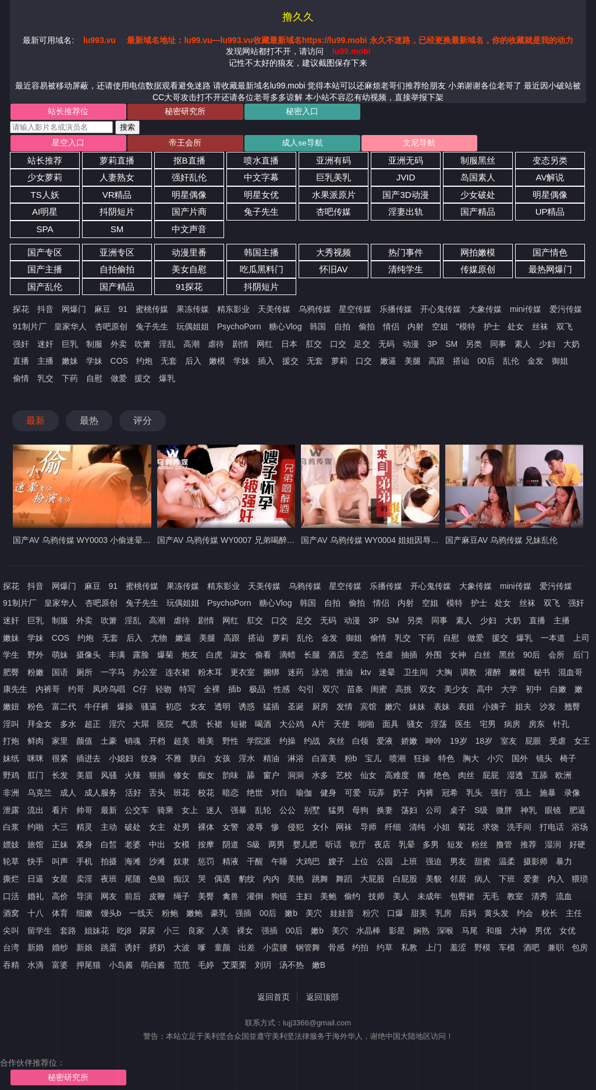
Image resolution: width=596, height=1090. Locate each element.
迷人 (214, 812)
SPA (45, 232)
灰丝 (336, 743)
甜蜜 (482, 864)
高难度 (397, 778)
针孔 (561, 726)
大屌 (141, 726)
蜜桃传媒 (152, 312)
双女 (428, 692)
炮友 (190, 657)
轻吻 (163, 692)
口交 (338, 346)
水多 (320, 778)
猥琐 (580, 881)
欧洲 (563, 778)
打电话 (552, 830)
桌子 (458, 812)
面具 (390, 726)
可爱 (353, 795)
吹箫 (142, 346)
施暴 (548, 795)
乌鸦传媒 (315, 312)
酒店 (336, 657)
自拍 (342, 329)
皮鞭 (157, 898)
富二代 (64, 709)
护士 (492, 329)
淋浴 (296, 761)
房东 (536, 726)
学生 (11, 657)
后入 (193, 363)
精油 (271, 761)
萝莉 (339, 363)
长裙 (214, 726)
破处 (133, 830)
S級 (253, 846)
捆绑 (271, 675)
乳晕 (407, 846)
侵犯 (296, 830)
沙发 (548, 709)
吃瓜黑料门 (261, 272)
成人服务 (100, 795)
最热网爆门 (550, 272)
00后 (486, 363)
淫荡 (439, 726)
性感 (282, 692)
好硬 (577, 846)
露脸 (141, 657)
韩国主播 (261, 255)
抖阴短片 (117, 214)
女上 (190, 812)
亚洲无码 (405, 163)
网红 (265, 346)
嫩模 (217, 363)
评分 (142, 423)
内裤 (425, 795)
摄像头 (88, 657)
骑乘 (165, 812)
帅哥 (84, 812)
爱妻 (531, 881)
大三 (60, 830)
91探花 (189, 289)
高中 (485, 692)
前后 (133, 898)
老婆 (133, 846)
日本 (289, 346)
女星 (60, 881)
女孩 (222, 761)
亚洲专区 (117, 255)
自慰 (94, 380)
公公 (287, 812)
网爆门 (74, 312)
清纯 (417, 830)
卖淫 (84, 881)
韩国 (318, 329)
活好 (133, 795)
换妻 (385, 812)
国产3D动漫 (405, 198)
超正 (92, 726)
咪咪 (35, 761)
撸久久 (298, 17)
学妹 (94, 363)
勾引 (306, 692)
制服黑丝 (477, 163)
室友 (509, 743)
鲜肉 (35, 743)
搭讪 (461, 363)
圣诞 (296, 709)
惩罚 (206, 864)
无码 (386, 346)
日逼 (35, 881)
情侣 (391, 329)
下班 (507, 881)
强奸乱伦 (189, 180)
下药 (70, 380)
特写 (187, 692)
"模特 (466, 329)
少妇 (547, 346)
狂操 (422, 761)
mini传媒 (525, 312)
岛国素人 (477, 180)
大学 (509, 692)
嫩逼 (388, 363)
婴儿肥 (305, 846)
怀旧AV (334, 272)
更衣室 (242, 675)
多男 (431, 846)
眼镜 (553, 812)
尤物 (159, 640)
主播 (45, 363)
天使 (342, 726)
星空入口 (57, 145)
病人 (482, 881)
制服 (94, 346)
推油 (344, 675)
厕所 (84, 675)
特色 (446, 761)
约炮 (144, 363)
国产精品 (477, 214)
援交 (290, 363)
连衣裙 (177, 675)
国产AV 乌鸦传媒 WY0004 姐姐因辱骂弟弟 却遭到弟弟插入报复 (416, 543)
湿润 (553, 846)
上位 (360, 864)
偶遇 (222, 881)
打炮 (11, 743)
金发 (535, 363)
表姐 (466, 709)
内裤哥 (48, 692)
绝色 (442, 778)
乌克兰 (39, 795)
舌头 (157, 795)
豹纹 (247, 881)
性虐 (385, 657)
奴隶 (181, 864)
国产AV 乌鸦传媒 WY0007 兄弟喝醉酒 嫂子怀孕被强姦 (255, 543)
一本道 (553, 640)
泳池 (320, 675)
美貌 (433, 881)
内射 (415, 329)
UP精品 (550, 214)
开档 (157, 743)
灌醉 (493, 675)
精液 (230, 864)
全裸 (212, 692)
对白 (279, 795)
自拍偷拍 (117, 272)
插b (234, 692)
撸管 (504, 846)
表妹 (442, 709)
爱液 (385, 743)
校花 (206, 795)
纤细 (393, 830)
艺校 (344, 778)
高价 (60, 898)
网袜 (344, 830)
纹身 (149, 761)
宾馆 (368, 709)
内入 (556, 881)
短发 (455, 846)
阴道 (230, 846)
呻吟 (433, 743)
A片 (318, 726)
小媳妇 (121, 761)
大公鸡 (291, 726)
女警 (230, 830)
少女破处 (477, 198)
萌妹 (60, 657)
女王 (582, 743)
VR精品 (117, 198)
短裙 (238, 726)
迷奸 (45, 346)
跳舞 (320, 881)
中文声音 (189, 232)
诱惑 (247, 709)
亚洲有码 (333, 163)
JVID (406, 180)
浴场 (580, 830)
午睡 (279, 864)
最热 (89, 423)
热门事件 (405, 255)
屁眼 (533, 743)
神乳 (528, 812)
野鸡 (11, 778)
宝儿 (373, 761)
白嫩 (558, 692)
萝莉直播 (117, 163)
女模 (181, 846)
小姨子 (495, 709)
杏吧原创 (111, 329)
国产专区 (44, 255)
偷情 (21, 380)
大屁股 (372, 881)
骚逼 (149, 709)
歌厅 (358, 846)
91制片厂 (30, 329)
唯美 (206, 743)
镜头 (544, 761)
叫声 (60, 864)
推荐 (528, 846)
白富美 (324, 761)
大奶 (571, 346)
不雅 (173, 761)
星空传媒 (355, 312)
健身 (328, 795)
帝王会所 (153, 145)
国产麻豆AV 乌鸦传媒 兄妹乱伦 (501, 543)
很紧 (60, 761)
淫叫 (11, 726)
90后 (532, 657)
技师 (376, 898)
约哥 (76, 692)
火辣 (133, 778)
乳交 (45, 380)
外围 (433, 657)
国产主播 (44, 272)
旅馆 (35, 846)
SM (117, 232)
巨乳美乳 (333, 180)
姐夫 (523, 709)
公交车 (137, 812)
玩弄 (376, 795)
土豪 (109, 743)
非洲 (11, 795)
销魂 (133, 743)
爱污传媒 (565, 312)
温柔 (507, 864)
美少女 (456, 692)
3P (432, 346)
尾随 (133, 881)
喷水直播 (261, 163)
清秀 (539, 898)
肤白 (198, 761)
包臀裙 (462, 898)
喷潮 (397, 761)
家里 (60, 743)
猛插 (271, 709)
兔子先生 (261, 214)
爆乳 (167, 380)
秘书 (542, 675)
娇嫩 (409, 743)
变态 (360, 657)
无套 (169, 363)
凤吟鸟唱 (109, 692)
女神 (458, 657)
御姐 (560, 363)
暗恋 (230, 795)
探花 (21, 312)
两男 (276, 846)
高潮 (191, 346)
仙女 (368, 778)
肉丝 (466, 778)
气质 (190, 726)
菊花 (466, 830)
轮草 (11, 864)
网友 (109, 898)
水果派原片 (334, 198)
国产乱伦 (44, 289)
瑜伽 (304, 795)
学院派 (259, 743)
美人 (401, 898)
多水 (68, 726)
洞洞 (296, 778)
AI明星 (45, 214)
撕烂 (11, 881)
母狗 (360, 812)
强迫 (433, 864)
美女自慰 (189, 272)
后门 (581, 657)
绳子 (181, 898)
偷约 (352, 898)
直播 (21, 363)
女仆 (320, 830)
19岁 (458, 743)
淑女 (238, 657)
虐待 (216, 346)
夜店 (382, 846)
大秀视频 (333, 255)
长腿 (312, 657)
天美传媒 (274, 312)
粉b (351, 761)
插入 (266, 363)
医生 (463, 726)
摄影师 (535, 864)
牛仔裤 (96, 709)
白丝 (482, 657)
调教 (468, 675)
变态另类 (550, 163)
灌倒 (255, 898)
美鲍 (328, 898)
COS (119, 363)
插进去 (88, 761)
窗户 (271, 778)
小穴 (495, 761)
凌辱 (255, 830)
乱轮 (263, 812)
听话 (333, 846)
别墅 (312, 812)
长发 (60, 778)
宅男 (488, 726)
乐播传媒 (395, 312)
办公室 (145, 675)
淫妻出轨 (405, 214)
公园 (385, 864)
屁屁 (491, 778)
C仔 (140, 692)
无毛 (491, 898)
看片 (60, 812)
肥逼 (577, 812)
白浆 (11, 830)
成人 (68, 795)
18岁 (484, 743)
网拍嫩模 (477, 255)
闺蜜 (379, 692)
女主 (157, 830)
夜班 (109, 881)
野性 (230, 743)
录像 (572, 795)
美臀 (206, 898)
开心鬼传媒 (440, 312)
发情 (344, 709)
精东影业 (233, 312)
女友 (198, 709)
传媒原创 (477, 272)
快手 (35, 864)
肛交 (314, 346)
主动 (109, 830)
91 (123, 312)
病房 (512, 726)
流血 (564, 898)
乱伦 (511, 363)
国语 (60, 675)
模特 (454, 605)
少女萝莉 (44, 180)
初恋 (173, 709)
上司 (581, 640)
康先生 (15, 692)
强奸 (21, 346)
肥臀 (11, 675)
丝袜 (540, 329)
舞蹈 (344, 881)
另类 (474, 346)
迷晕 (387, 675)
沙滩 (157, 864)
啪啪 (366, 726)
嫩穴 (393, 709)
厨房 (320, 709)
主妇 (304, 898)
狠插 (157, 778)
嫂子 (336, 864)
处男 (181, 830)
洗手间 (519, 830)
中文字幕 (261, 180)
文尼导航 (344, 145)
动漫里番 (189, 255)
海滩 (133, 864)
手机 (84, 864)
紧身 (84, 846)
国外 (520, 761)
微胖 (504, 812)
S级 (481, 812)
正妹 (60, 846)
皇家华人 (70, 329)
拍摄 (109, 864)
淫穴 (117, 726)
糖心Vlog (285, 329)
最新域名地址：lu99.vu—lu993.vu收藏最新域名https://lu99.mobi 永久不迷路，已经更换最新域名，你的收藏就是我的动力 (350, 40)
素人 (523, 346)
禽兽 (230, 898)
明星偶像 (189, 198)
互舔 (539, 778)
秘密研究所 (153, 112)
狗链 (279, 898)
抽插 (409, 657)
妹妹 (417, 709)
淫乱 (167, 346)
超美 (181, 743)
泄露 (11, 812)
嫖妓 (11, 846)
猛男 (336, 812)
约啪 (35, 830)
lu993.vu (99, 40)
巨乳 (70, 346)
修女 (181, 778)
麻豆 (102, 312)
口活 (11, 898)
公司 (433, 812)
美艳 (296, 881)
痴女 (206, 778)
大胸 (444, 675)
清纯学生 (405, 272)
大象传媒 (485, 312)
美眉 (84, 778)
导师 (368, 830)
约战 (312, 743)
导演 (84, 898)
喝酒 (263, 726)
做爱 (119, 380)
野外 (35, 657)
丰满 (117, 657)
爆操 (125, 709)
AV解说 (550, 180)
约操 (287, 743)
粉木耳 (210, 675)
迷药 (296, 675)
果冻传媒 (192, 312)
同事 (498, 346)
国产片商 (189, 214)
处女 (516, 329)
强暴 (238, 812)
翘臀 (572, 709)
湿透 (515, 778)
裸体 (206, 830)
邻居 (458, 881)
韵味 (230, 778)
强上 (523, 795)
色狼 (157, 881)
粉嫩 (35, 675)
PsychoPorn (239, 329)
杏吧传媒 (333, 214)
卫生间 (415, 675)
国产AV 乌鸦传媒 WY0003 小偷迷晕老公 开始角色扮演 (111, 543)
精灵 (84, 830)
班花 (181, 795)
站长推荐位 (57, 112)
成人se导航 (249, 145)
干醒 (255, 864)
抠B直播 (189, 163)
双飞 (564, 329)
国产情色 (550, 255)
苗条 (355, 692)
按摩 (206, 846)
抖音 (45, 312)
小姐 (442, 830)
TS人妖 (44, 198)
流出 (35, 812)
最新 (35, 423)
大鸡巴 (308, 864)
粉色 (35, 709)
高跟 (436, 363)
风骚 (109, 778)
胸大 (471, 761)
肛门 (35, 778)
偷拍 (367, 329)
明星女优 (261, 198)
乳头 (474, 795)
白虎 (214, 657)
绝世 (255, 795)
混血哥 (570, 675)
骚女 (415, 726)
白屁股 (405, 881)
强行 (499, 795)
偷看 (263, 657)
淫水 (247, 761)
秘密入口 (249, 112)
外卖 (119, 346)
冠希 (450, 795)
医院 (165, 726)
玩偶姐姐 (192, 329)
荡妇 (409, 812)
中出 (157, 846)
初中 (534, 692)
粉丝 (479, 846)
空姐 (440, 329)
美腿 (413, 363)
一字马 (113, 675)
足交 (362, 346)
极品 (257, 692)
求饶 (491, 830)
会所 (556, 657)
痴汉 (181, 881)
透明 (222, 709)
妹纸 (11, 761)
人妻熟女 (117, 180)
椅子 (568, 761)
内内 (271, 881)
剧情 (240, 346)
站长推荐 (44, 163)
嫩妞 (11, 709)
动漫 (411, 346)
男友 (458, 864)
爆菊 (165, 657)
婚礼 (35, 898)
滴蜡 (287, 657)
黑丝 (507, 657)
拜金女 (39, 726)
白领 (360, 743)
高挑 (403, 692)
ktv (366, 675)
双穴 (330, 692)
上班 (409, 864)
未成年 (429, 898)
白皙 (109, 846)
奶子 (401, 795)
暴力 (564, 864)
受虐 (557, 743)
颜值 (84, 743)
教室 (515, 898)
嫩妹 (70, 363)
